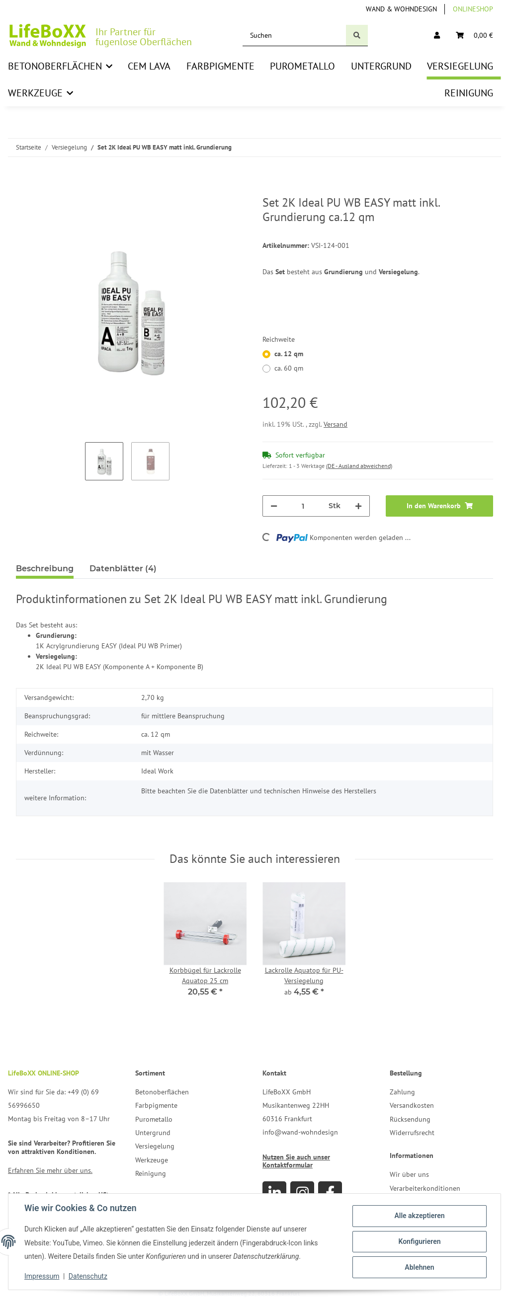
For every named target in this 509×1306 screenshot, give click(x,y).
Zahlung (402, 1091)
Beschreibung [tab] (45, 568)
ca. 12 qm (288, 353)
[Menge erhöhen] (358, 506)
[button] (437, 35)
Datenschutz (88, 1276)
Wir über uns (409, 1174)
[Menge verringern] (274, 506)
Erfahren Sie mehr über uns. (50, 1170)
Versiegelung (154, 1146)
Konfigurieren (419, 1241)
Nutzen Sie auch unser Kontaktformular (296, 1161)
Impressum (41, 1276)
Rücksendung (410, 1119)
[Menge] (303, 506)
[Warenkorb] (474, 35)
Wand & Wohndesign (401, 8)
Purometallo (153, 1119)
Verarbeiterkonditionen (425, 1188)
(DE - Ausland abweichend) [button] (359, 465)
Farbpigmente (156, 1105)
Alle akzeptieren (419, 1216)
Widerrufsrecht (412, 1132)
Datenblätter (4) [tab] (123, 568)
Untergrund (152, 1132)
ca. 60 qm (288, 368)
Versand (335, 424)
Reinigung (150, 1173)
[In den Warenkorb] (24, 190)
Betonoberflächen (162, 1091)
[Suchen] (294, 35)
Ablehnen (419, 1267)
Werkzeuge (151, 1159)
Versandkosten (412, 1105)
